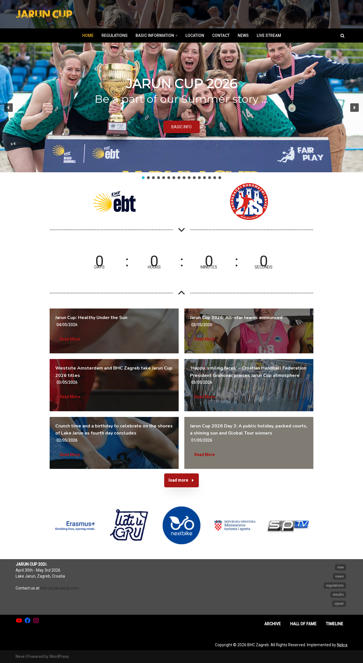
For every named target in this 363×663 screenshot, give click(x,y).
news (339, 576)
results (338, 595)
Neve (20, 656)
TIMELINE (334, 624)
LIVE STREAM (269, 35)
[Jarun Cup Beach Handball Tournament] (44, 14)
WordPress (59, 656)
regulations (335, 586)
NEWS (243, 35)
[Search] (342, 35)
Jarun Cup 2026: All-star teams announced (236, 317)
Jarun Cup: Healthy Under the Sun (91, 317)
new (340, 567)
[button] (177, 36)
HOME (88, 35)
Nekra (342, 645)
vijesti (339, 604)
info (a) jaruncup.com (59, 588)
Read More (70, 339)
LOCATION (194, 35)
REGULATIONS (115, 35)
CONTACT (221, 35)
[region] (181, 111)
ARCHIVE (272, 624)
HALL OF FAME (303, 624)
